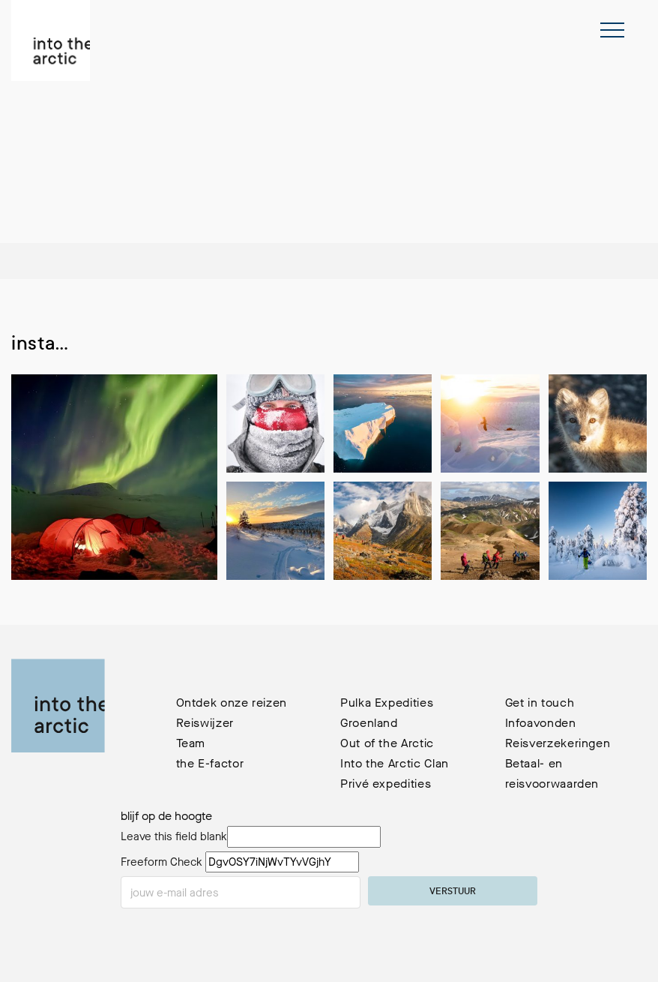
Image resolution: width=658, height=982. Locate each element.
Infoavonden (540, 723)
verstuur (452, 892)
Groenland (369, 723)
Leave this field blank (174, 836)
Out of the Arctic (387, 743)
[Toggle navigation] (612, 30)
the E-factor (210, 763)
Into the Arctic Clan (394, 763)
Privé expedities (385, 783)
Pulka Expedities (386, 702)
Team (191, 743)
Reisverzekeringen (558, 743)
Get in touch (540, 702)
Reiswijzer (205, 723)
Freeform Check (161, 861)
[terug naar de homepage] (50, 40)
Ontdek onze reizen (232, 702)
